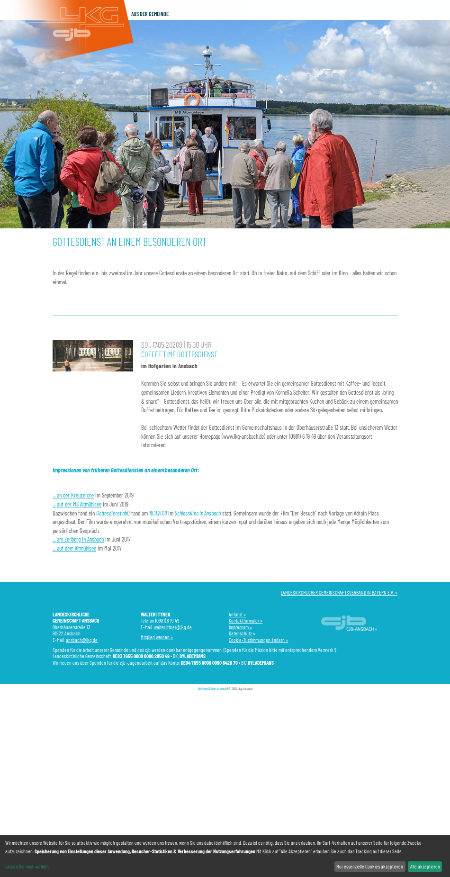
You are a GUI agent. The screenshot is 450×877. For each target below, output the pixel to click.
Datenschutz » (242, 633)
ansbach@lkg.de (82, 640)
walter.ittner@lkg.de (173, 627)
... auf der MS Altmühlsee (77, 504)
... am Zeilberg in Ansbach (78, 539)
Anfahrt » (237, 614)
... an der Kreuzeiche (73, 495)
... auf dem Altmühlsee (74, 548)
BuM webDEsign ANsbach (212, 688)
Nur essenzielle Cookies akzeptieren (369, 866)
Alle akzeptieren (425, 866)
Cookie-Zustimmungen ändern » (258, 640)
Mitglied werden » (157, 637)
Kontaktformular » (245, 620)
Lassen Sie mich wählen (27, 866)
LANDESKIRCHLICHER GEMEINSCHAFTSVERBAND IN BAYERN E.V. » (339, 592)
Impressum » (240, 627)
